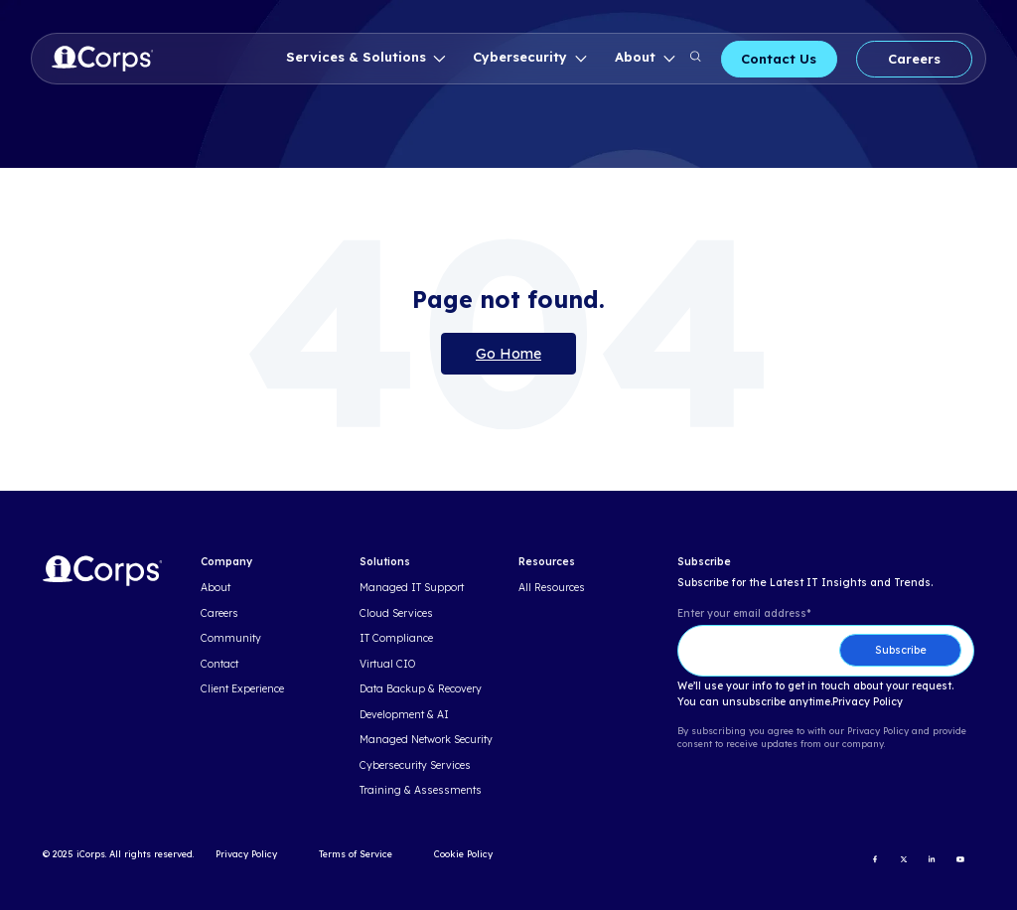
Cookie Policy (463, 853)
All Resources (551, 588)
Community (231, 639)
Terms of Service (355, 853)
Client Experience (242, 689)
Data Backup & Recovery (421, 689)
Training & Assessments (421, 791)
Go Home (508, 354)
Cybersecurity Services (415, 766)
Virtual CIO (387, 665)
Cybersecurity (522, 57)
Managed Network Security (426, 740)
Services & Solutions (358, 57)
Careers (914, 59)
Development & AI (404, 715)
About (637, 57)
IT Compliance (396, 639)
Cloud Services (396, 614)
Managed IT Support (412, 588)
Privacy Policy (867, 702)
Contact (219, 665)
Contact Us (778, 59)
